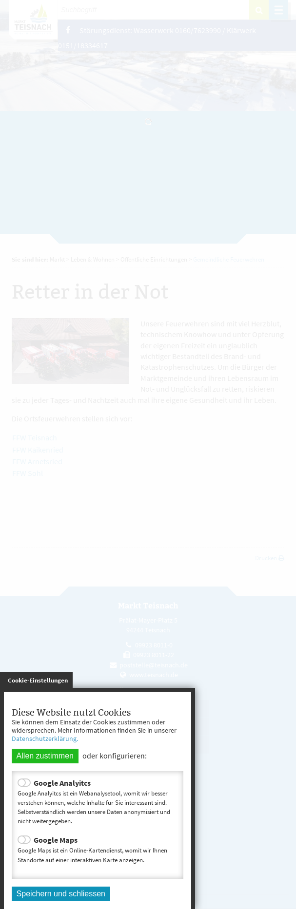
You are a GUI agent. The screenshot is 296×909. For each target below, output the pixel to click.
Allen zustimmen (45, 756)
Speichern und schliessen (61, 894)
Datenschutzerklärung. (45, 738)
